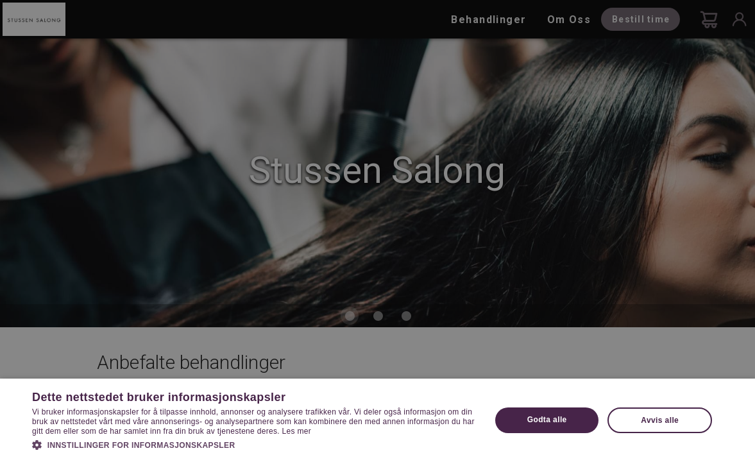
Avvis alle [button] (660, 420)
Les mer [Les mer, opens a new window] (296, 431)
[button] (254, 444)
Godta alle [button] (547, 419)
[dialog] (377, 231)
